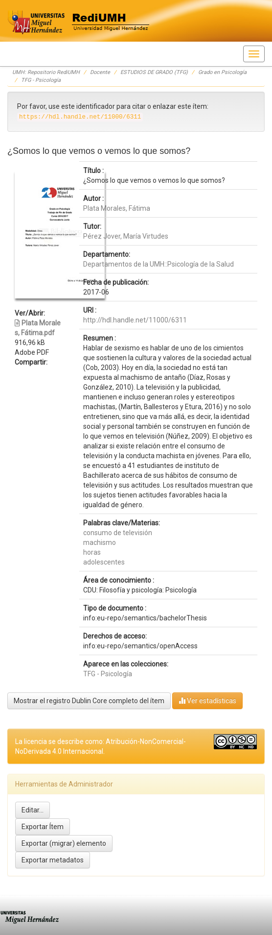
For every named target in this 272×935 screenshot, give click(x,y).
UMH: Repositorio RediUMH (46, 72)
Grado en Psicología (222, 72)
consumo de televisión (117, 533)
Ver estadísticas (207, 700)
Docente (100, 72)
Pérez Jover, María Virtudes (125, 236)
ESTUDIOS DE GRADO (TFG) (154, 72)
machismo (99, 542)
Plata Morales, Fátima (116, 208)
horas (92, 552)
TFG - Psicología (41, 80)
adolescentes (104, 562)
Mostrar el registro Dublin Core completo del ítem (89, 701)
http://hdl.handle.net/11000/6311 (135, 320)
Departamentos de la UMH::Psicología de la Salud (158, 264)
